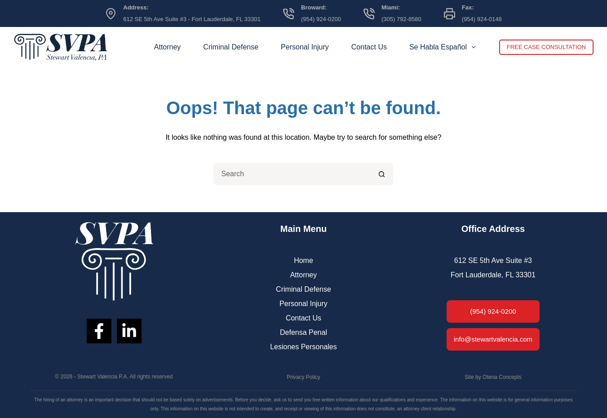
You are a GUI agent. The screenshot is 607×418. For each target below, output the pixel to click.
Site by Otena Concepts (493, 377)
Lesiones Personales (303, 347)
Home (303, 260)
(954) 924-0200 (321, 19)
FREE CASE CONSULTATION (546, 47)
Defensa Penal (303, 332)
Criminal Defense (230, 47)
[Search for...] (292, 174)
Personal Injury (305, 47)
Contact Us (369, 47)
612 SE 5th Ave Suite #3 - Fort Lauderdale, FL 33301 (192, 19)
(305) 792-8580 (401, 19)
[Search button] (382, 174)
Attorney (167, 47)
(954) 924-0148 (482, 19)
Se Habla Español (444, 47)
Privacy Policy (303, 377)
